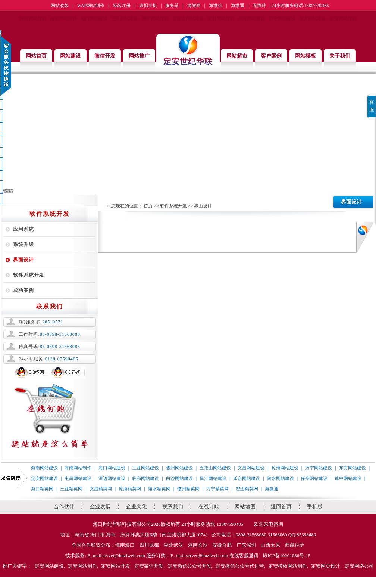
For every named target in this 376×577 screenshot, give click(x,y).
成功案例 (23, 290)
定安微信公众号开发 (190, 566)
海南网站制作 (63, 18)
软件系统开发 (28, 275)
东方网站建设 (312, 18)
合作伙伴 (64, 506)
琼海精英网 (130, 488)
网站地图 (245, 506)
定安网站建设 (343, 18)
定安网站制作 (82, 566)
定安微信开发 (148, 566)
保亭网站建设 (314, 478)
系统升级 (23, 244)
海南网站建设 (32, 18)
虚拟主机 (148, 5)
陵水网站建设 (280, 478)
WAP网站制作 (90, 5)
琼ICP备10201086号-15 (287, 555)
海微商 (194, 5)
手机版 (315, 506)
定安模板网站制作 (287, 566)
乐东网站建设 (246, 478)
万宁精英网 (217, 488)
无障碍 (259, 5)
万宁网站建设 (282, 18)
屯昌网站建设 (78, 478)
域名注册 (122, 5)
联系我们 (172, 506)
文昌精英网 (101, 488)
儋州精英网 (188, 488)
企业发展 (100, 506)
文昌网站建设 (220, 18)
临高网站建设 (145, 478)
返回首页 (281, 506)
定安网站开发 (115, 566)
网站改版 (60, 5)
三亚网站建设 (124, 18)
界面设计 (23, 260)
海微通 (237, 5)
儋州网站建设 (155, 18)
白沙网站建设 (179, 478)
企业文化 (136, 506)
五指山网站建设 (188, 18)
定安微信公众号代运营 (240, 566)
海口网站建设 (94, 18)
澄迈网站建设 (111, 478)
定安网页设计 (325, 566)
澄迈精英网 (247, 488)
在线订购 (208, 506)
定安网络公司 (359, 566)
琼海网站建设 (251, 18)
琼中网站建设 (348, 478)
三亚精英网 (71, 488)
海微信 (215, 5)
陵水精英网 (159, 488)
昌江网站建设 (213, 478)
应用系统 (23, 229)
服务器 (172, 5)
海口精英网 (42, 488)
